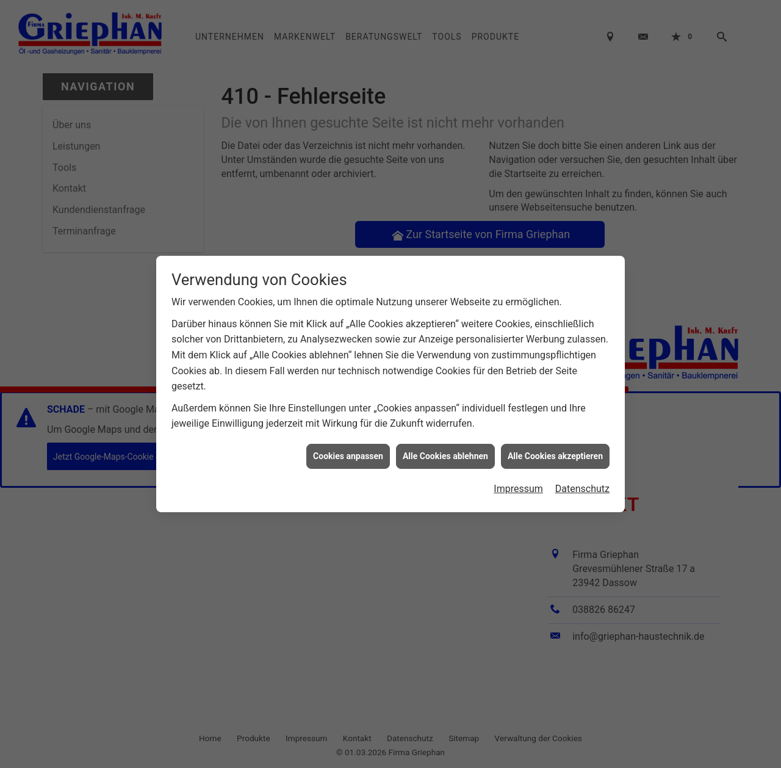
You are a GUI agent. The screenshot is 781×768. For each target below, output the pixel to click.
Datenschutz (582, 486)
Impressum (518, 486)
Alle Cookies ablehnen (445, 453)
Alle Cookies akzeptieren (555, 453)
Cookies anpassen (348, 453)
